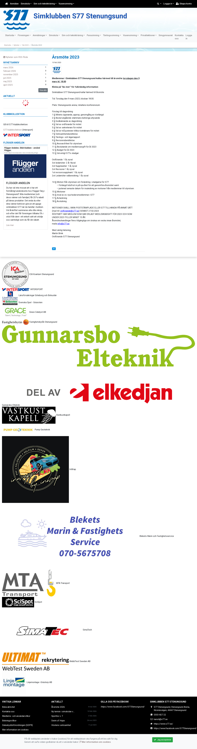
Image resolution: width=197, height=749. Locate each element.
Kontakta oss (179, 37)
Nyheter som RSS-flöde (15, 57)
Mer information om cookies (15, 729)
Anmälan (14, 3)
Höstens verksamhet (61, 725)
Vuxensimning (65, 3)
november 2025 (10, 74)
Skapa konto (184, 3)
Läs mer (10, 225)
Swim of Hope (58, 720)
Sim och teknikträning (44, 3)
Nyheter (16, 45)
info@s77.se (63, 223)
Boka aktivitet (8, 707)
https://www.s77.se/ (163, 724)
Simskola (25, 3)
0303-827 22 (160, 714)
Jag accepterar (162, 739)
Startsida (9, 35)
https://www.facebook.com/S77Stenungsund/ (123, 706)
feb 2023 (25, 45)
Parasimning (93, 35)
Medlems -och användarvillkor (16, 716)
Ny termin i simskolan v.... (63, 711)
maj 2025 (7, 81)
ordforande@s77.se (69, 211)
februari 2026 (9, 71)
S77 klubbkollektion (12, 130)
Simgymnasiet (166, 35)
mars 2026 (8, 67)
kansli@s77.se (161, 719)
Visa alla (43, 90)
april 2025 (8, 85)
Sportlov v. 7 (57, 716)
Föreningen (23, 35)
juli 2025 (7, 78)
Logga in (167, 3)
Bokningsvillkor (9, 720)
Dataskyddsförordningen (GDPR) (17, 725)
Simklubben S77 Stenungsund (86, 15)
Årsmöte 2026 (58, 707)
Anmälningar (39, 35)
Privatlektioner (148, 35)
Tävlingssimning (111, 35)
